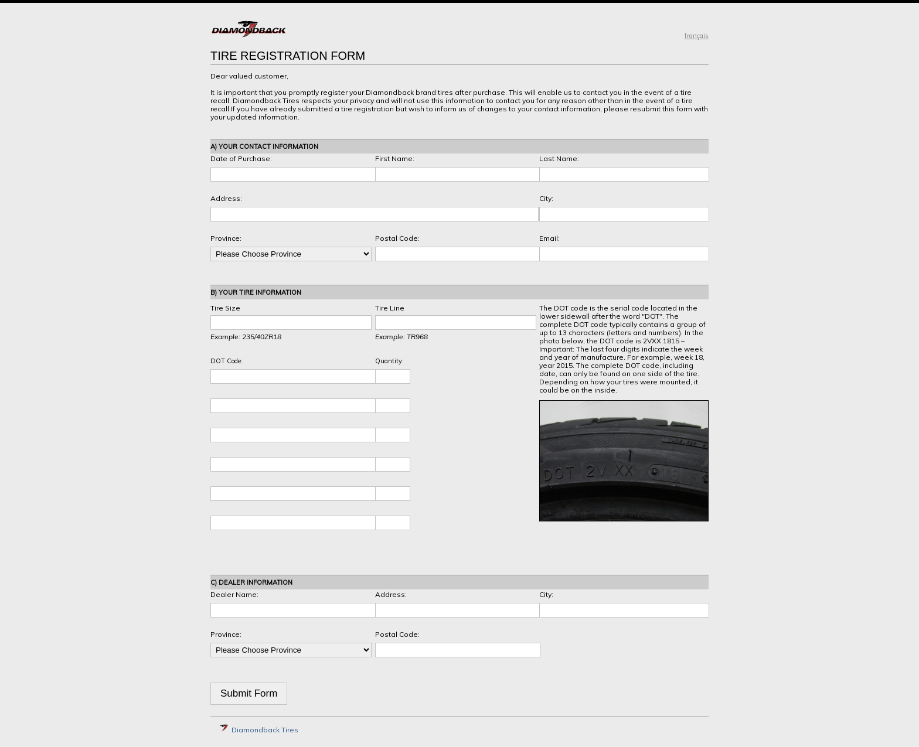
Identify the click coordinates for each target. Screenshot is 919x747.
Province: (225, 238)
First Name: (394, 158)
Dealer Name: (234, 594)
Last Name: (559, 158)
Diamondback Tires (258, 729)
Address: (226, 198)
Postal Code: (397, 238)
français (697, 36)
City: (546, 198)
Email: (549, 238)
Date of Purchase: (241, 158)
